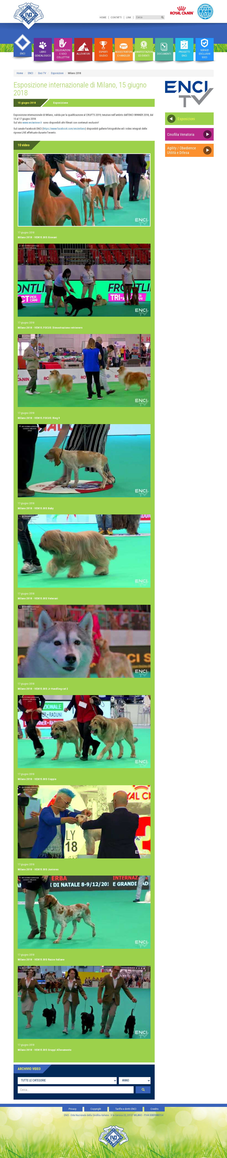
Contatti (116, 17)
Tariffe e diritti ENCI (125, 1108)
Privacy (72, 1108)
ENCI (30, 73)
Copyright (95, 1108)
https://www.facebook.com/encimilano (64, 128)
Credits (154, 1108)
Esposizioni (57, 73)
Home (103, 17)
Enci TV (42, 73)
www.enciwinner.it (32, 122)
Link (128, 17)
